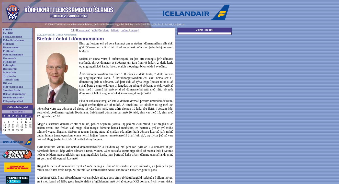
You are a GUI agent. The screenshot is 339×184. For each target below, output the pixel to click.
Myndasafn (9, 61)
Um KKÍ (8, 33)
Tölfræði (115, 30)
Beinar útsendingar (14, 94)
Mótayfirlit (9, 72)
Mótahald (8, 43)
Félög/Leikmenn (12, 36)
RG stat (7, 83)
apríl (14, 111)
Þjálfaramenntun (13, 54)
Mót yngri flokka (13, 86)
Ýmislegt (134, 30)
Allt (73, 30)
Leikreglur (9, 65)
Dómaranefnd (11, 47)
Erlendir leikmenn (14, 40)
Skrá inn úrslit (11, 90)
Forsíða (7, 29)
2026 (20, 111)
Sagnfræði (104, 30)
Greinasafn (9, 58)
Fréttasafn (9, 51)
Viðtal (95, 30)
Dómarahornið (83, 30)
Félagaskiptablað (13, 101)
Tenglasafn (9, 76)
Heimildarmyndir (13, 97)
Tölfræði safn (11, 79)
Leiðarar (125, 30)
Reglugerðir (10, 68)
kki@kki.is (179, 24)
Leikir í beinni (204, 29)
